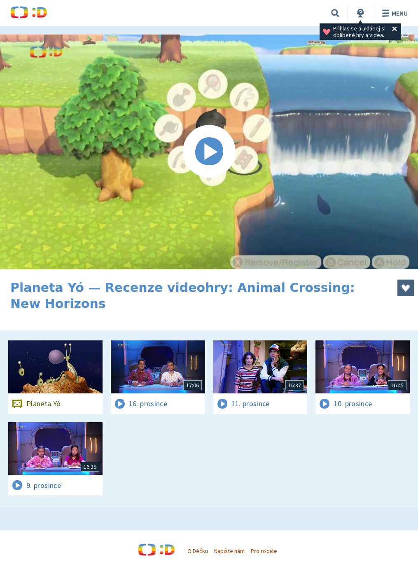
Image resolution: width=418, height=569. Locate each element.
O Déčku (197, 551)
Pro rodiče (264, 551)
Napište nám (229, 551)
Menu (393, 13)
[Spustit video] (209, 152)
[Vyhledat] (335, 13)
